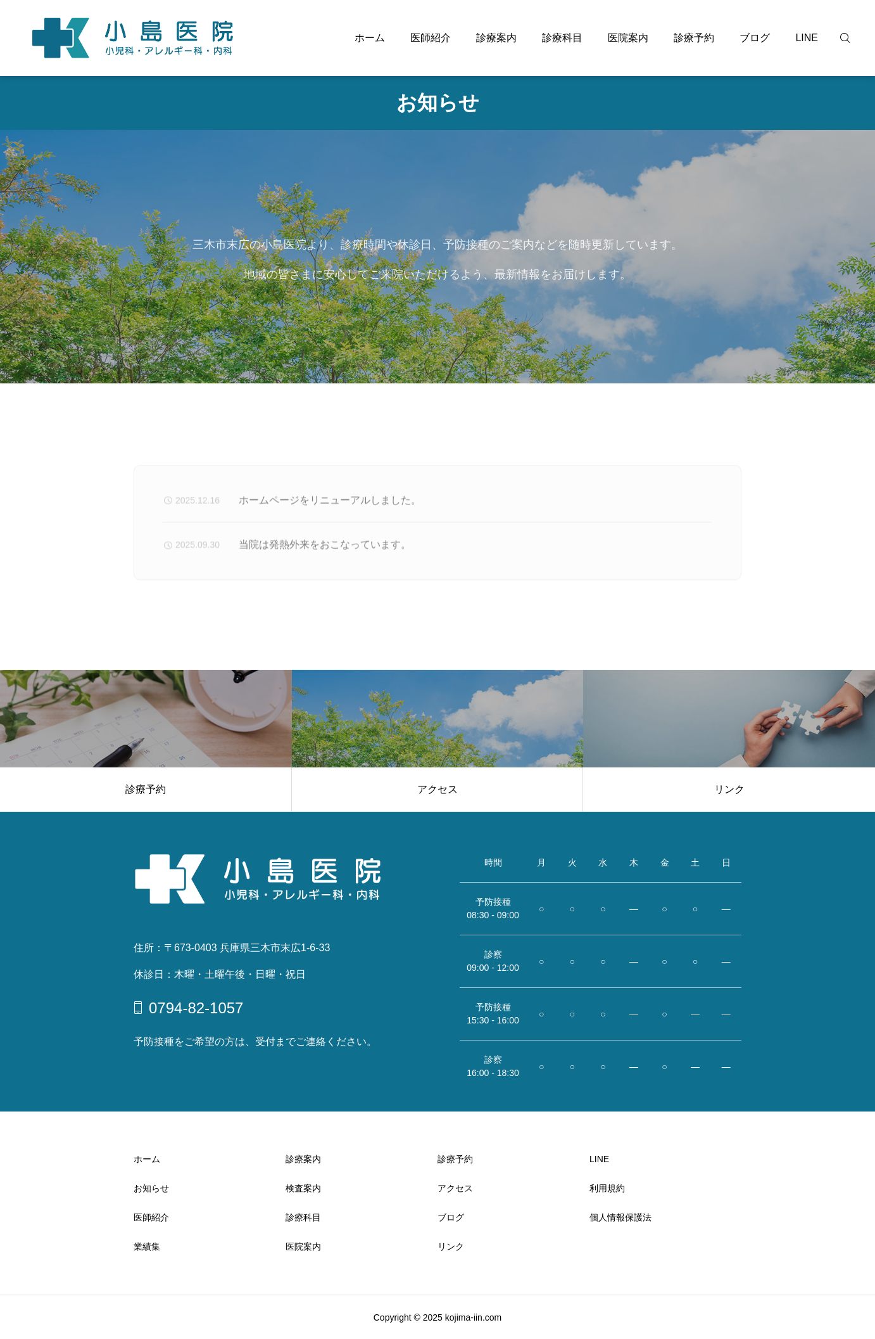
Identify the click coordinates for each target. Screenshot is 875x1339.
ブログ (755, 37)
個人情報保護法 (620, 1217)
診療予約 (694, 37)
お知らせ (151, 1188)
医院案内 (628, 37)
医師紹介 (430, 37)
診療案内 (496, 37)
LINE (806, 37)
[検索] (853, 38)
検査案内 (303, 1188)
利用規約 (607, 1188)
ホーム (370, 37)
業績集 (147, 1246)
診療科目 (562, 37)
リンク (451, 1246)
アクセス (455, 1188)
